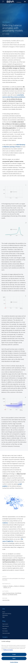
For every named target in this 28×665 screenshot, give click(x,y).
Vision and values (6, 633)
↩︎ (10, 587)
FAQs (3, 617)
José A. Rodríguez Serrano (8, 593)
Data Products (5, 626)
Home (3, 611)
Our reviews (5, 631)
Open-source (5, 624)
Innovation (4, 628)
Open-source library (6, 613)
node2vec (5, 523)
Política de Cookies (8, 649)
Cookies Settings (14, 662)
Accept (14, 654)
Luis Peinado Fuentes (12, 594)
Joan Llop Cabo (5, 600)
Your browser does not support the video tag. (14, 192)
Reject (14, 658)
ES (25, 1)
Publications (5, 615)
